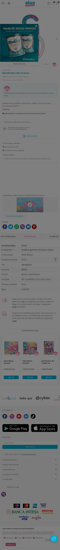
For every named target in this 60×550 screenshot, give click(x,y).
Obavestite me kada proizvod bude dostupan (24, 113)
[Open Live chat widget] (54, 538)
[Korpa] (57, 5)
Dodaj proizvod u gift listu (13, 150)
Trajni (19, 538)
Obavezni (10, 538)
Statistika (28, 538)
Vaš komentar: (8, 155)
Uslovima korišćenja (29, 454)
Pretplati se (30, 135)
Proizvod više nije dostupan (16, 122)
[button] (9, 3)
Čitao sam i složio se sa (20, 454)
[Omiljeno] (52, 4)
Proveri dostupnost (14, 216)
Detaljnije (6, 109)
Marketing (39, 538)
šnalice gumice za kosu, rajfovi (15, 76)
